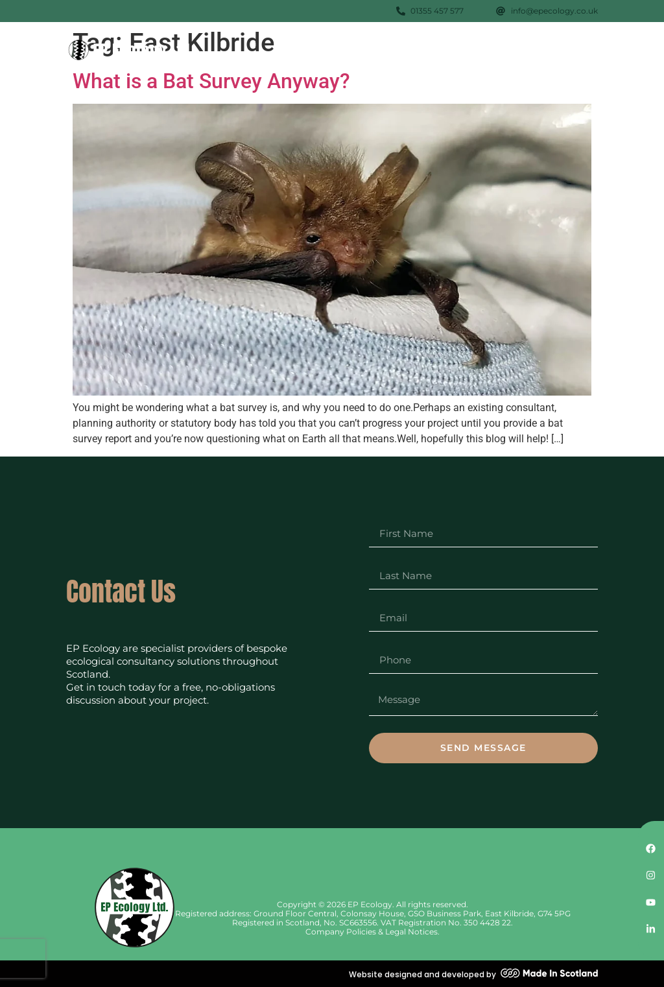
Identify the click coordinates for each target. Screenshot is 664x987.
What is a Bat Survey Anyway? (211, 81)
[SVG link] (131, 50)
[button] (583, 48)
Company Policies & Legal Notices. (372, 931)
